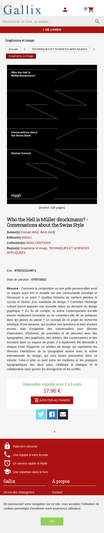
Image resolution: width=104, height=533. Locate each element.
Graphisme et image (33, 248)
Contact (57, 492)
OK (52, 521)
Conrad (26, 232)
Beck (43, 232)
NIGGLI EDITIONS (38, 243)
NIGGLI (26, 237)
